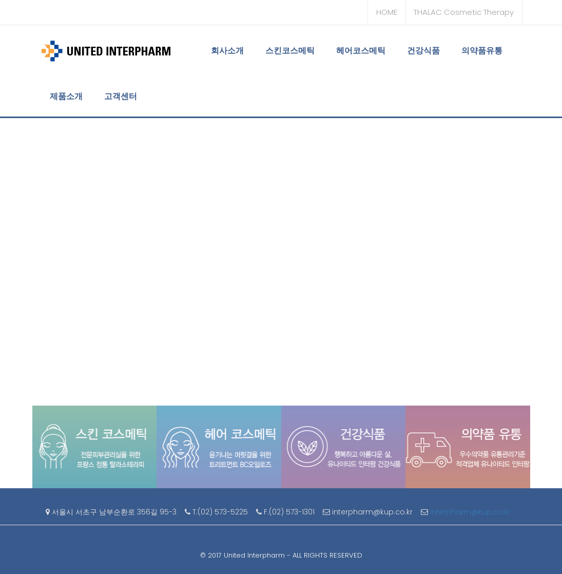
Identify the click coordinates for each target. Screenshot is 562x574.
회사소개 (227, 50)
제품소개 (66, 96)
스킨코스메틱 (290, 50)
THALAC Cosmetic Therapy (464, 12)
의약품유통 (481, 50)
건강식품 (423, 50)
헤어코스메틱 (360, 50)
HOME (386, 12)
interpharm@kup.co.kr (471, 512)
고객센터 (120, 96)
